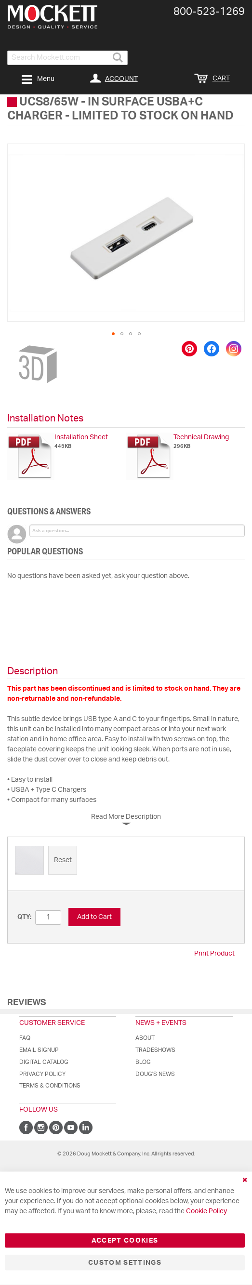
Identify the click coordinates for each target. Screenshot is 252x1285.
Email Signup (39, 1050)
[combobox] (67, 58)
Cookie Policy (206, 1211)
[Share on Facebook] (211, 348)
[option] (29, 860)
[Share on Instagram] (233, 348)
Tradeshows (155, 1050)
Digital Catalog (43, 1062)
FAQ (24, 1038)
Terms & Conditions (49, 1085)
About (145, 1038)
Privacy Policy (42, 1074)
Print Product (214, 953)
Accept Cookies (125, 1240)
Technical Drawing (201, 437)
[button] (113, 334)
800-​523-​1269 (209, 11)
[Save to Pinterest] (189, 348)
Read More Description (126, 816)
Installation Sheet (81, 437)
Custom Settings (124, 1262)
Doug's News (155, 1074)
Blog (143, 1062)
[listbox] (126, 861)
